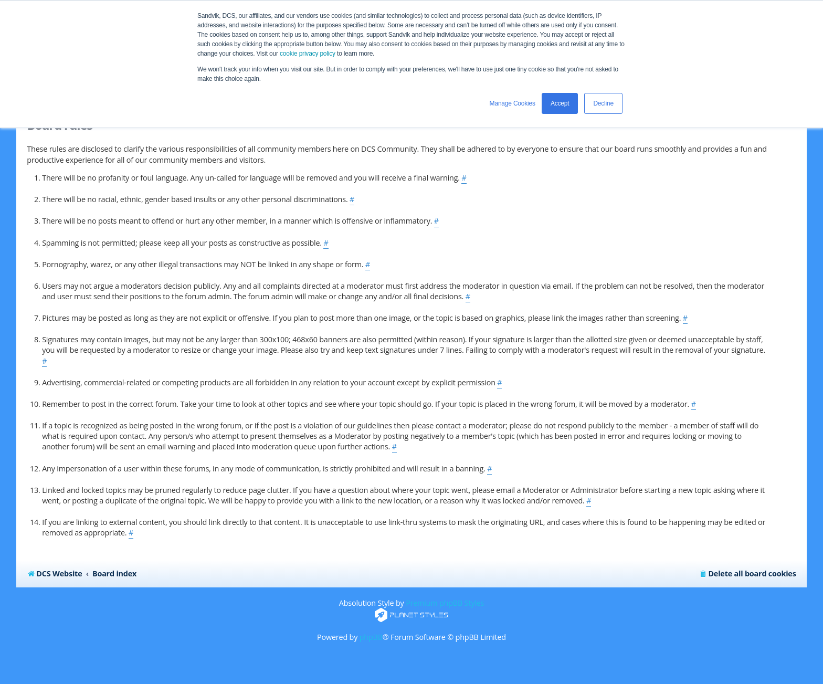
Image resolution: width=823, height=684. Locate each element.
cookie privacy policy (307, 53)
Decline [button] (603, 103)
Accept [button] (560, 103)
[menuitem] (747, 573)
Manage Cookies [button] (512, 103)
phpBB (371, 637)
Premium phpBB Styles (445, 603)
